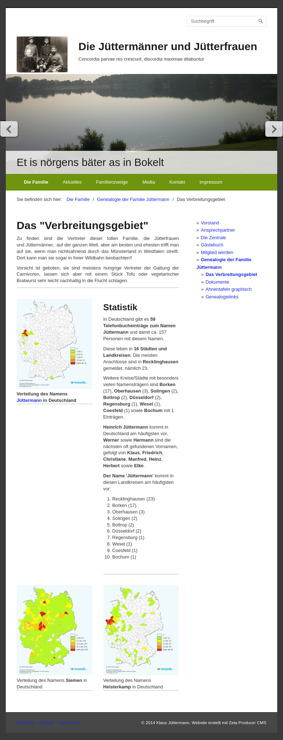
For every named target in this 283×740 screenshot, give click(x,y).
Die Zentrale (213, 237)
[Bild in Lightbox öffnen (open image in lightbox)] (55, 344)
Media (148, 182)
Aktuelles (72, 182)
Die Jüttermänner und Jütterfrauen (167, 46)
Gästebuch (212, 245)
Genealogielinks (222, 296)
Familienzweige (112, 182)
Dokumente (217, 282)
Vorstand (210, 222)
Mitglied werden (217, 252)
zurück (9, 128)
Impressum (211, 182)
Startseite (26, 722)
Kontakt (177, 182)
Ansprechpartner (218, 230)
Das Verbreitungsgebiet (231, 274)
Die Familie (36, 182)
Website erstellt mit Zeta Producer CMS (229, 722)
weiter (273, 128)
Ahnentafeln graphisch (229, 289)
